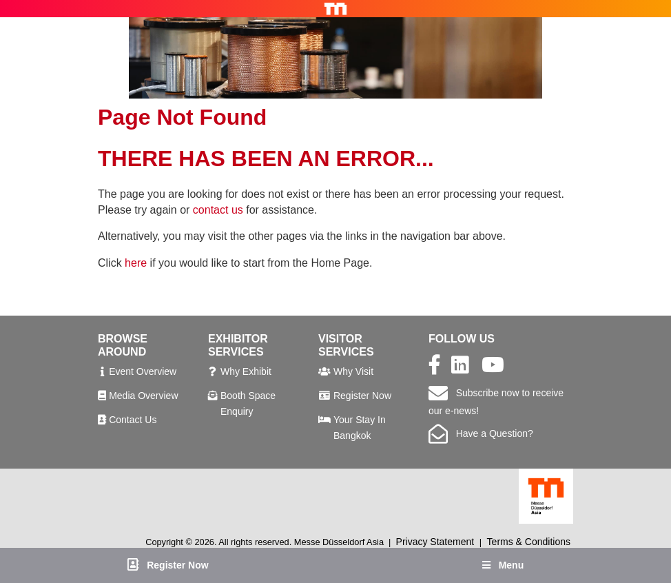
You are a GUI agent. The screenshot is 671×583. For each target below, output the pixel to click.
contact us (218, 210)
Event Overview (142, 371)
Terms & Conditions (528, 541)
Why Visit (353, 371)
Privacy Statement (435, 541)
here (136, 263)
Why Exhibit (245, 371)
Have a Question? (481, 433)
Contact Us (132, 419)
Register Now (362, 395)
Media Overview (143, 395)
